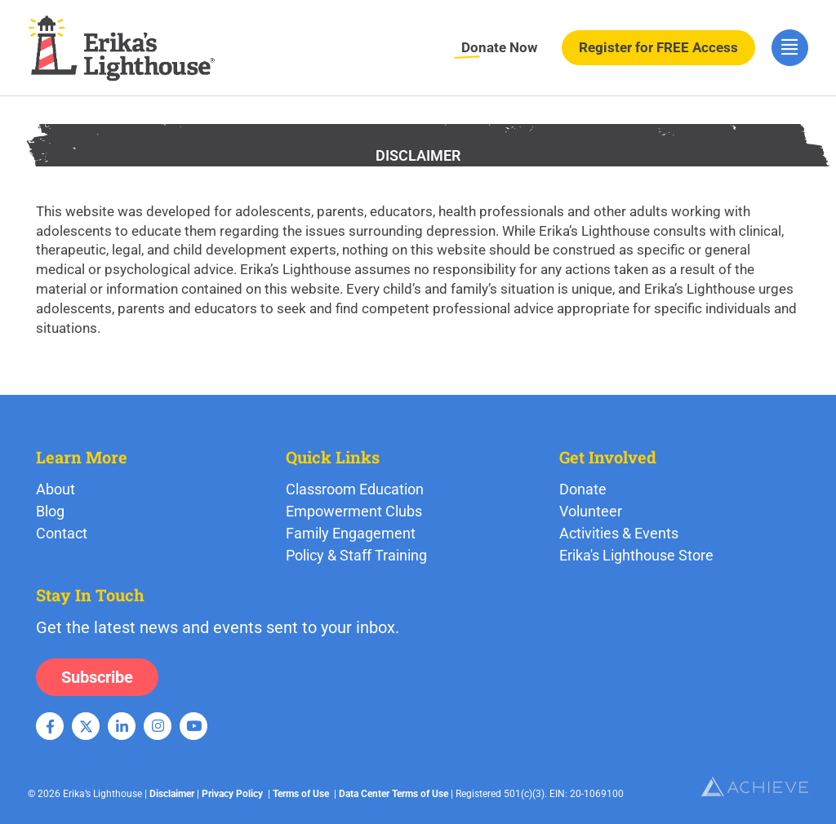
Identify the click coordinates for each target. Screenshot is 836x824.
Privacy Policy (232, 794)
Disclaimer (171, 794)
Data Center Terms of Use (393, 794)
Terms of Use (301, 794)
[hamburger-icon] (790, 47)
